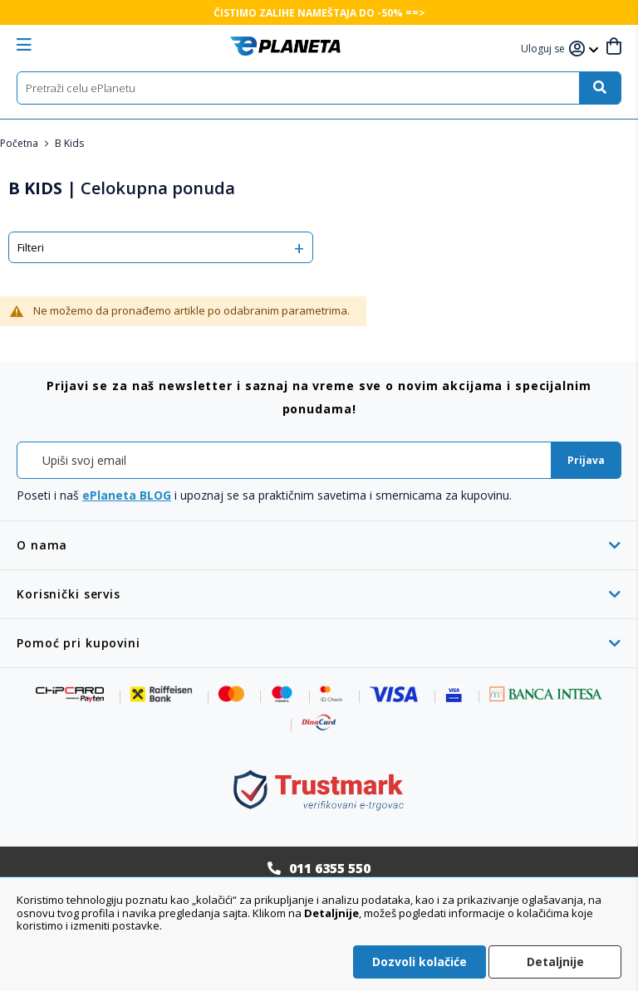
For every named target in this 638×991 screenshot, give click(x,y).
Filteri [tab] (30, 247)
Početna (20, 143)
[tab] (319, 544)
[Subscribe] (586, 460)
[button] (545, 49)
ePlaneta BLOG (126, 495)
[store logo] (285, 46)
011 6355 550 (330, 868)
